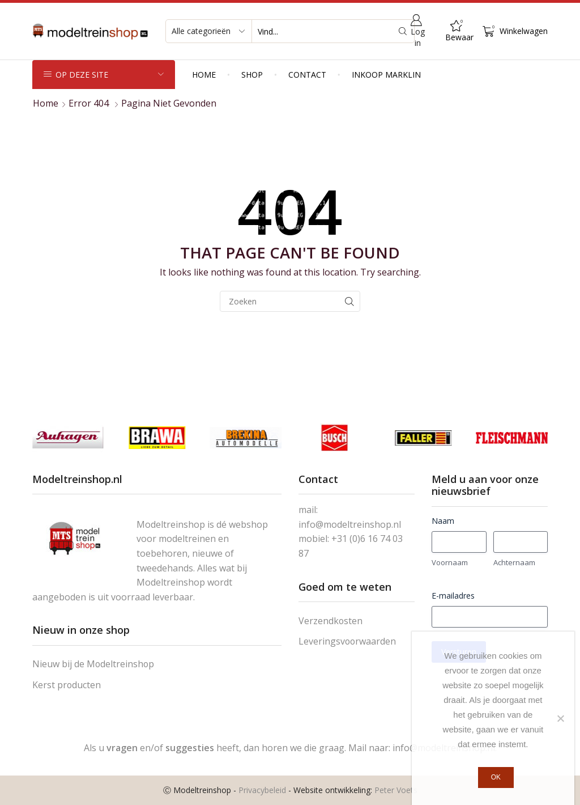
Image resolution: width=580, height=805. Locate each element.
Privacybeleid (262, 790)
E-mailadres (453, 595)
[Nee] (560, 718)
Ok (496, 777)
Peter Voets (395, 790)
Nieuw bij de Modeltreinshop (93, 664)
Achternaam (514, 562)
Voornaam (450, 562)
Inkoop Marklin (386, 74)
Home (204, 74)
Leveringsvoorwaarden (347, 641)
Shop (252, 74)
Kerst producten (66, 685)
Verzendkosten (330, 621)
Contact (307, 74)
